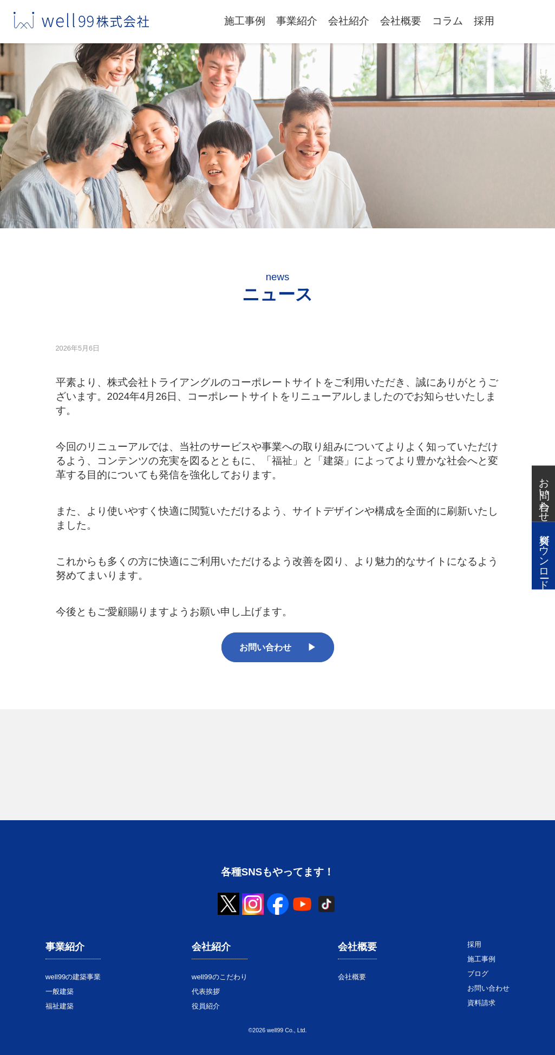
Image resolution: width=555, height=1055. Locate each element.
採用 (484, 21)
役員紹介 (206, 1006)
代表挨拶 (206, 991)
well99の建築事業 (73, 977)
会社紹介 (348, 21)
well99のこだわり (219, 977)
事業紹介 (296, 21)
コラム (447, 21)
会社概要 (400, 21)
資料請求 (481, 1003)
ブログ (477, 974)
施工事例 (244, 21)
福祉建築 (59, 1006)
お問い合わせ (265, 647)
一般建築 (59, 991)
